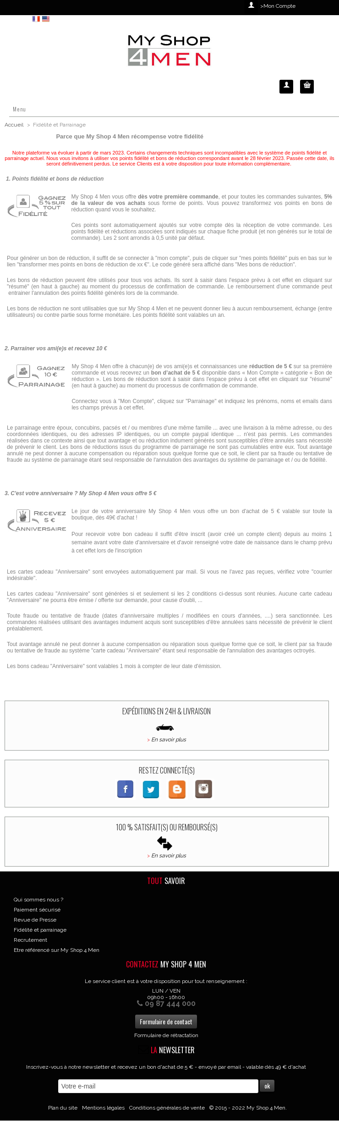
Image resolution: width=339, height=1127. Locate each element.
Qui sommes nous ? (38, 899)
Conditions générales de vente (167, 1108)
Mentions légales (103, 1108)
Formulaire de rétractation (166, 1035)
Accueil (14, 125)
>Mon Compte (277, 6)
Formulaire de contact (166, 1021)
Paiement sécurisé (37, 909)
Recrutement (30, 940)
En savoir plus (168, 739)
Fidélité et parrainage (40, 930)
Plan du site (62, 1108)
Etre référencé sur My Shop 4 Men (56, 950)
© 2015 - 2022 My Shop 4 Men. (248, 1108)
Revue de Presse (35, 920)
